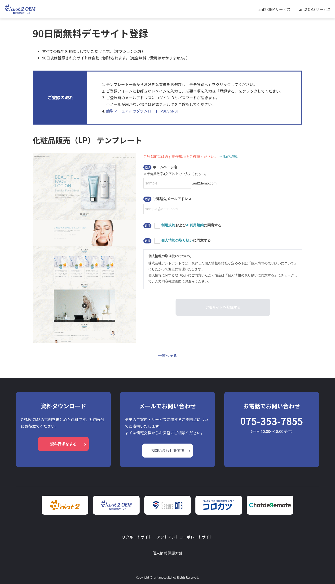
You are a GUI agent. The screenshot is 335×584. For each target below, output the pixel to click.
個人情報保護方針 (167, 553)
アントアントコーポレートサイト (185, 537)
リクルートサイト (137, 537)
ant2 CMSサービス (315, 9)
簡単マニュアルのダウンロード (142, 111)
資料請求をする (63, 444)
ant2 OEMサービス (274, 9)
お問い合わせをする (167, 450)
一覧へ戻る (167, 355)
